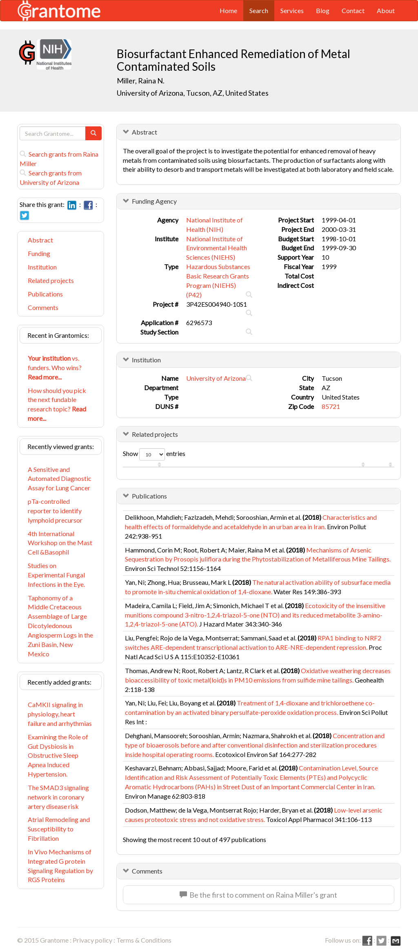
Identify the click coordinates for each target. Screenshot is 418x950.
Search (258, 10)
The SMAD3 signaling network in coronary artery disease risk (58, 797)
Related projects (51, 280)
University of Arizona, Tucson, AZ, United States (193, 92)
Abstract (40, 240)
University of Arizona (216, 378)
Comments (43, 307)
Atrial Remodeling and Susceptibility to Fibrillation (59, 828)
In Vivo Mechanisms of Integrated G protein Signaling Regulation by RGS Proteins (60, 866)
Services (292, 10)
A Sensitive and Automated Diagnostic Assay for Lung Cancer (59, 478)
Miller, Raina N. (141, 80)
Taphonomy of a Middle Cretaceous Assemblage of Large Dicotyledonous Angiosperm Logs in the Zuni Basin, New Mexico (60, 626)
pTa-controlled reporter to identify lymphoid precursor (55, 510)
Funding (39, 253)
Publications (45, 294)
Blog (322, 10)
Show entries (154, 454)
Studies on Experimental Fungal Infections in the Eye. (56, 574)
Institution (42, 267)
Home (228, 10)
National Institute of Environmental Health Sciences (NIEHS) (216, 248)
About (386, 10)
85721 (331, 406)
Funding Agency (154, 201)
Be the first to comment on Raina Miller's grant (258, 894)
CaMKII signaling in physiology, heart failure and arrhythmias (60, 714)
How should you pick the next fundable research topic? (57, 404)
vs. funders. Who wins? (55, 367)
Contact (353, 10)
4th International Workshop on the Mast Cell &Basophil (60, 543)
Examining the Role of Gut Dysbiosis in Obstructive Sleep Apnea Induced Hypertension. (58, 755)
